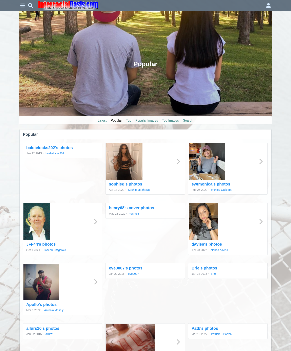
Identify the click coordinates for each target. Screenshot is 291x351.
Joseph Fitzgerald (55, 250)
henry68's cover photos (131, 208)
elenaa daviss (219, 250)
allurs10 (50, 334)
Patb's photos (205, 328)
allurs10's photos (42, 328)
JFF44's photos (41, 244)
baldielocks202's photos (49, 147)
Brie (213, 273)
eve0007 (133, 273)
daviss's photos (207, 244)
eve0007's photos (125, 268)
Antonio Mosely (54, 310)
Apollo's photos (41, 304)
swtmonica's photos (211, 184)
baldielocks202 (54, 153)
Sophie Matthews (139, 189)
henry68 (134, 213)
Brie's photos (204, 268)
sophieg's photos (125, 184)
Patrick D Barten (221, 334)
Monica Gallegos (221, 189)
